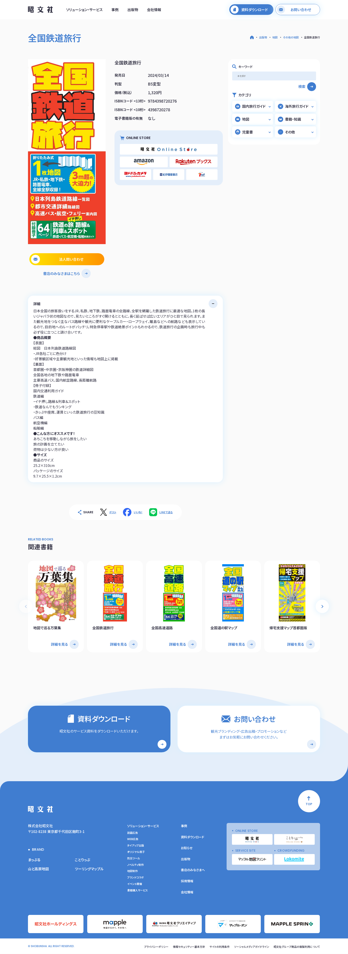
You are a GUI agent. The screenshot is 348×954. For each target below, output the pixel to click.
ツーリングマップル (89, 869)
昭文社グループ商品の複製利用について (297, 946)
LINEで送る (166, 512)
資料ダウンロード (192, 837)
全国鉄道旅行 (312, 37)
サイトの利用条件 (220, 946)
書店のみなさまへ (193, 870)
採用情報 (187, 881)
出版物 (132, 9)
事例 (115, 9)
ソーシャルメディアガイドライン (251, 946)
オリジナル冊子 (136, 852)
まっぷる (34, 859)
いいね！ (138, 512)
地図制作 (132, 871)
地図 (275, 37)
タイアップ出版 (135, 845)
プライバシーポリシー (156, 946)
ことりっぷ (82, 859)
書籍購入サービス (137, 890)
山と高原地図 (38, 869)
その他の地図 (291, 37)
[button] (322, 606)
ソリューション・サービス (84, 9)
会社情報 (154, 9)
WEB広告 (132, 839)
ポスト (112, 512)
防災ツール (133, 858)
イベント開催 (134, 884)
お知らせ (186, 848)
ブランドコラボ (135, 877)
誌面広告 (132, 833)
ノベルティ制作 (135, 864)
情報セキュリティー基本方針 (189, 946)
